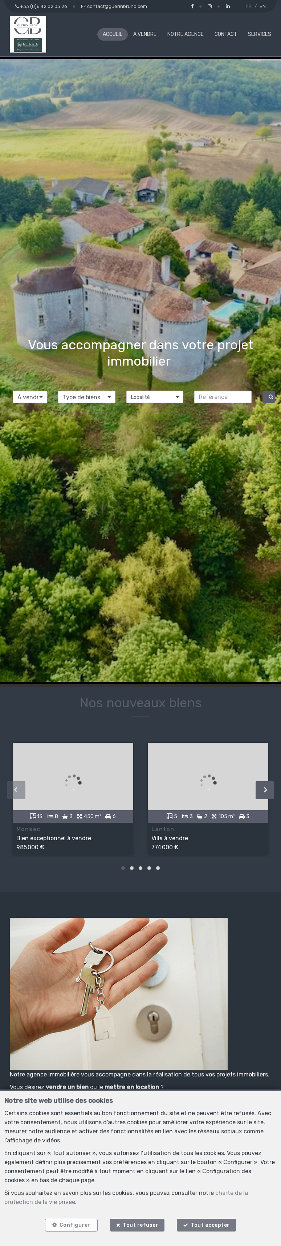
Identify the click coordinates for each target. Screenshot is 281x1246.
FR (248, 6)
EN (263, 6)
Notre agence (185, 34)
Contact (226, 34)
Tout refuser (140, 1225)
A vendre (144, 34)
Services (259, 34)
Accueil (112, 34)
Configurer (75, 1225)
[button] (155, 397)
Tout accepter (210, 1225)
